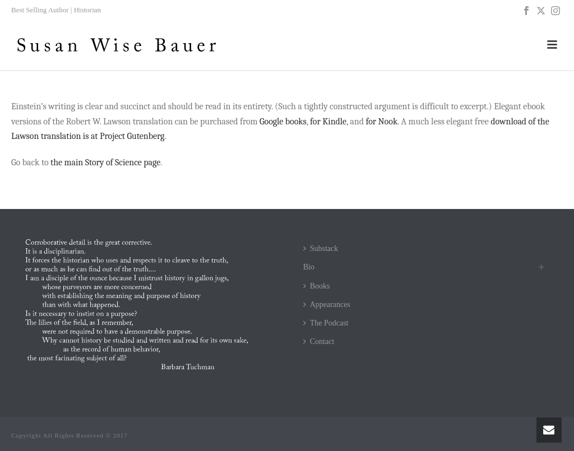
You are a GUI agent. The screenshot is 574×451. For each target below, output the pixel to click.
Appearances (326, 304)
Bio (308, 267)
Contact (319, 341)
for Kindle (328, 122)
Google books (283, 122)
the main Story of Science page (105, 162)
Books (316, 286)
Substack (321, 248)
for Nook (381, 122)
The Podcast (326, 323)
